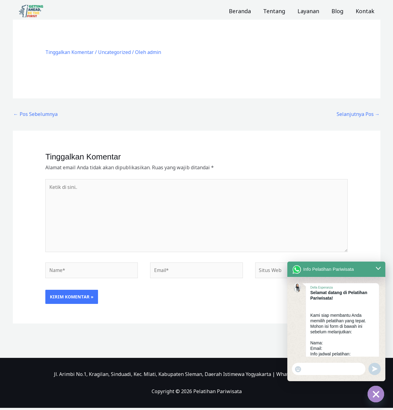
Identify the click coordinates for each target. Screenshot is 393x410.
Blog (339, 11)
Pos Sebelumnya (35, 114)
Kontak (365, 11)
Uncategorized (116, 52)
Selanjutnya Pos (358, 114)
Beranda (245, 11)
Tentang (278, 11)
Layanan (311, 11)
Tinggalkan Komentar (70, 52)
